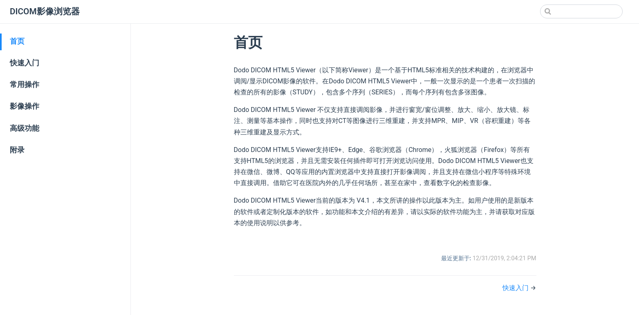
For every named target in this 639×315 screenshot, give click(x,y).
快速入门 (24, 63)
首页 (17, 41)
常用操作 (24, 84)
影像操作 (24, 106)
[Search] (581, 11)
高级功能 (24, 128)
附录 (17, 150)
